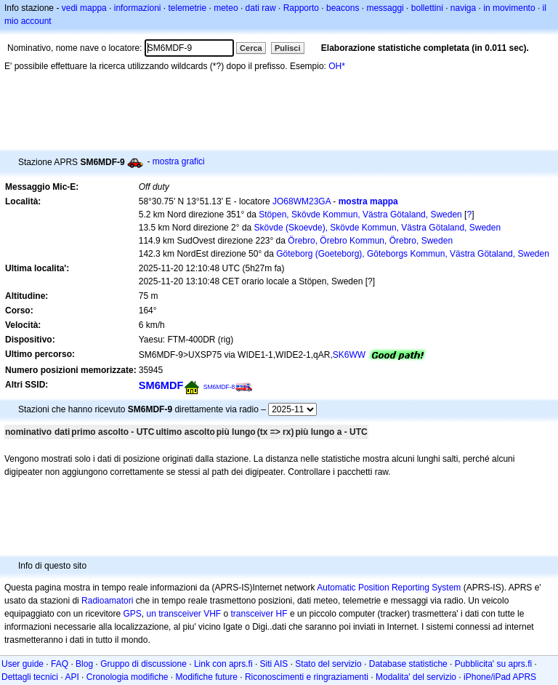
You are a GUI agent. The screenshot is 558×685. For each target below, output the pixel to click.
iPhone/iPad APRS (500, 677)
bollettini (427, 8)
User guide (22, 664)
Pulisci (287, 48)
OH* (336, 66)
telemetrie (188, 8)
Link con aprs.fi (223, 664)
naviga (463, 8)
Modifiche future (207, 677)
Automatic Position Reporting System (389, 587)
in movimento (509, 8)
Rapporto (301, 8)
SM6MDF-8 (219, 386)
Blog (84, 664)
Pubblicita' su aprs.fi (493, 664)
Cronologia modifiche (127, 677)
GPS (132, 614)
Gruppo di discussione (143, 664)
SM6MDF (161, 385)
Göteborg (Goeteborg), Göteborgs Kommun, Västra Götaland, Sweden (412, 254)
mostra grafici (179, 161)
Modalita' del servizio (416, 677)
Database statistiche (408, 664)
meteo (226, 8)
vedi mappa (84, 8)
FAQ (59, 664)
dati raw (261, 8)
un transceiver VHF (183, 614)
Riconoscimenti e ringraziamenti (306, 677)
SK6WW (349, 355)
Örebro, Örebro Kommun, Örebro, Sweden (370, 241)
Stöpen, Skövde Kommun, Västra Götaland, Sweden (360, 214)
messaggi (384, 8)
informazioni (137, 8)
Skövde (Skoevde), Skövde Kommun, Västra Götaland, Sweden (377, 228)
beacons (342, 8)
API (71, 677)
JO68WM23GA (301, 201)
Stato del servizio (328, 664)
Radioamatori (107, 601)
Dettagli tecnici (29, 677)
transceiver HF (259, 614)
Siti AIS (274, 664)
